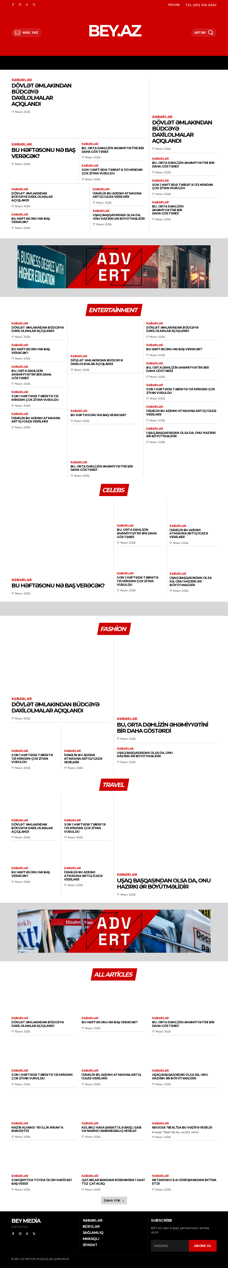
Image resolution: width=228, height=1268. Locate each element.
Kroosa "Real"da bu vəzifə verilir (182, 1127)
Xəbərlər (21, 80)
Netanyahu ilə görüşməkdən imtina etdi (184, 1182)
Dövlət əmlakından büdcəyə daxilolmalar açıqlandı (41, 94)
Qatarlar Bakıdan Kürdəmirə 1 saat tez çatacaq (113, 1182)
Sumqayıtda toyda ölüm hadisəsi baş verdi (41, 1182)
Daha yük (114, 1200)
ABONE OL (202, 1245)
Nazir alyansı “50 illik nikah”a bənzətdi (37, 1129)
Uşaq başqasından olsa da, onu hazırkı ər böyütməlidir (119, 217)
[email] (170, 1246)
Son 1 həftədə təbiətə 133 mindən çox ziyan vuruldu (112, 171)
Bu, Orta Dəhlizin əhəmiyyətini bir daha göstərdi (113, 150)
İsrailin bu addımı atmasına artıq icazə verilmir (117, 195)
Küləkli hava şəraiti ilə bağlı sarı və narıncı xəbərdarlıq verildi (111, 1129)
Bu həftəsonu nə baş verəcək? (43, 153)
